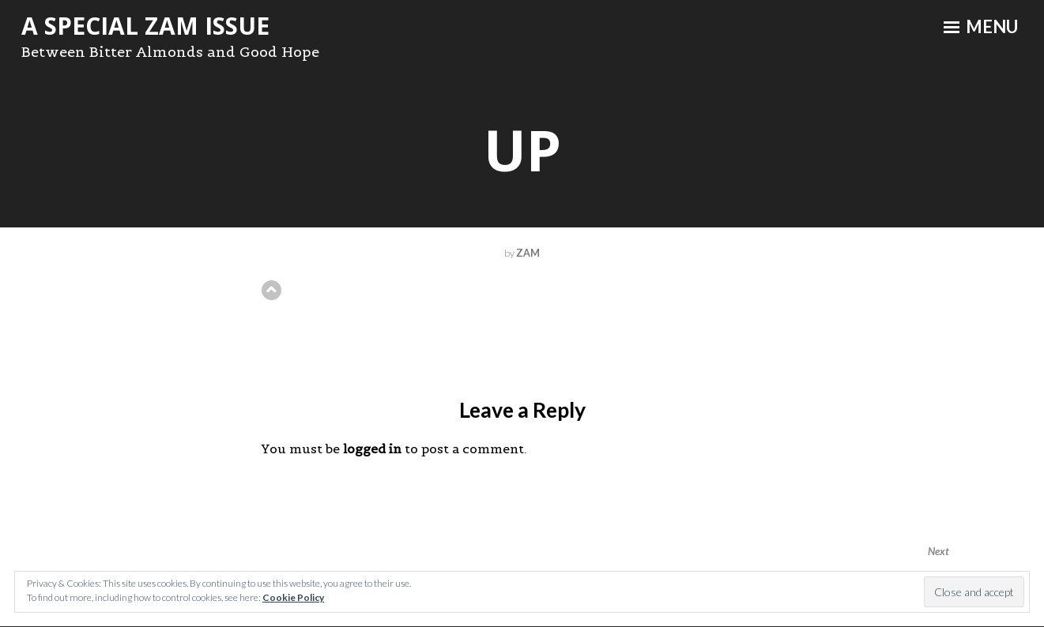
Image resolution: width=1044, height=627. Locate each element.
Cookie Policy (293, 597)
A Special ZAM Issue (145, 25)
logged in (372, 448)
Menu (981, 27)
